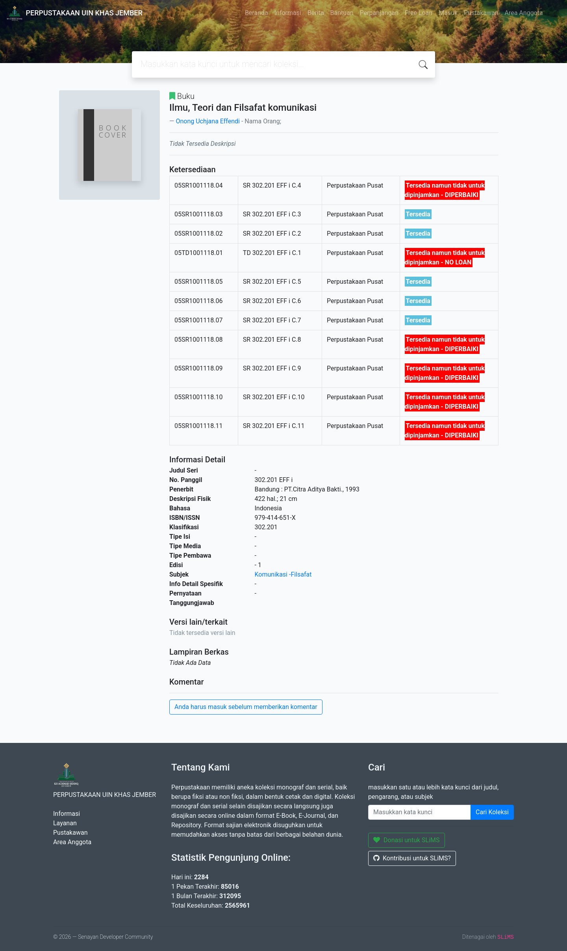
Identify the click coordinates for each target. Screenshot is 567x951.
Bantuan (342, 13)
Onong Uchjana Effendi (207, 121)
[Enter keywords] (419, 812)
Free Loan (418, 13)
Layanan (65, 823)
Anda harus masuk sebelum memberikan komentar (245, 707)
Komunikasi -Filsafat (283, 574)
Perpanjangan (379, 13)
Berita (316, 13)
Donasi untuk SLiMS (406, 840)
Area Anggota (524, 13)
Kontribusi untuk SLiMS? (412, 858)
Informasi (287, 13)
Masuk (448, 13)
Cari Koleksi (492, 812)
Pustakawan (481, 13)
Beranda (256, 13)
